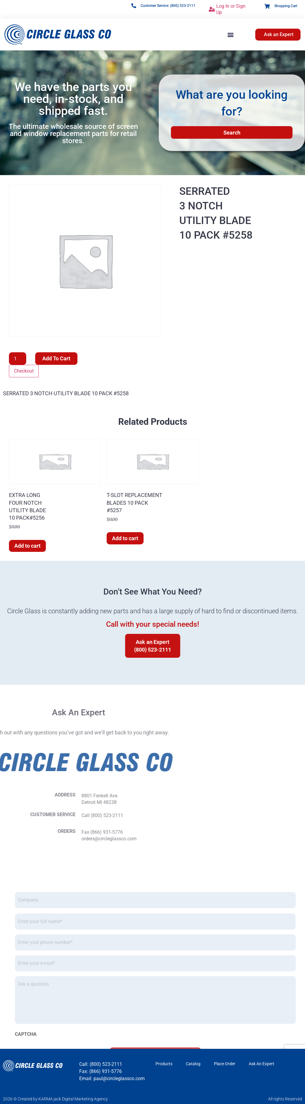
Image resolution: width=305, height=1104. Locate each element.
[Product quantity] (17, 358)
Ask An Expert (261, 1063)
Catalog (193, 1063)
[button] (230, 34)
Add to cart (56, 358)
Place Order (224, 1063)
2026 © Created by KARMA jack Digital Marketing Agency (55, 1099)
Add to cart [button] (27, 546)
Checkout (24, 371)
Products (163, 1063)
